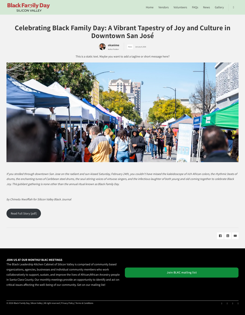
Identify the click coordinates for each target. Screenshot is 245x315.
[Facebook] (220, 235)
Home (149, 7)
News (206, 7)
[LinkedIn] (227, 235)
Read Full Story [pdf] (24, 213)
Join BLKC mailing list (182, 272)
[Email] (235, 235)
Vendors (163, 7)
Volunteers (180, 7)
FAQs (195, 7)
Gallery (219, 7)
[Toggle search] (234, 7)
